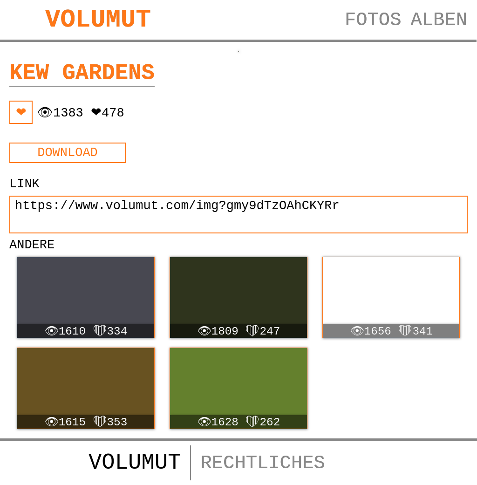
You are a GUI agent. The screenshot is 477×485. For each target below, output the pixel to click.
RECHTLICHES (262, 463)
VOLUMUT (98, 20)
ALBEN (438, 20)
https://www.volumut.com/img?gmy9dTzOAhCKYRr (238, 214)
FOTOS (373, 20)
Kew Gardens (82, 73)
